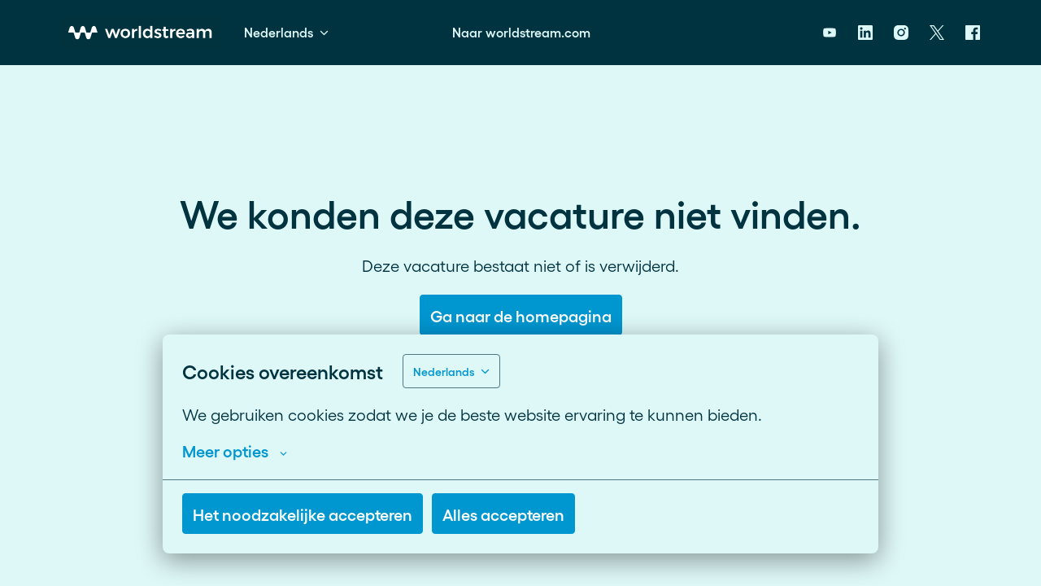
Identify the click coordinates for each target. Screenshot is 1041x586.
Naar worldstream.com (521, 32)
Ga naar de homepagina (521, 315)
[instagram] (901, 32)
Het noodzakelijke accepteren (302, 513)
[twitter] (937, 32)
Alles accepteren (503, 513)
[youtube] (829, 32)
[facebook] (972, 32)
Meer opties (234, 450)
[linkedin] (865, 32)
